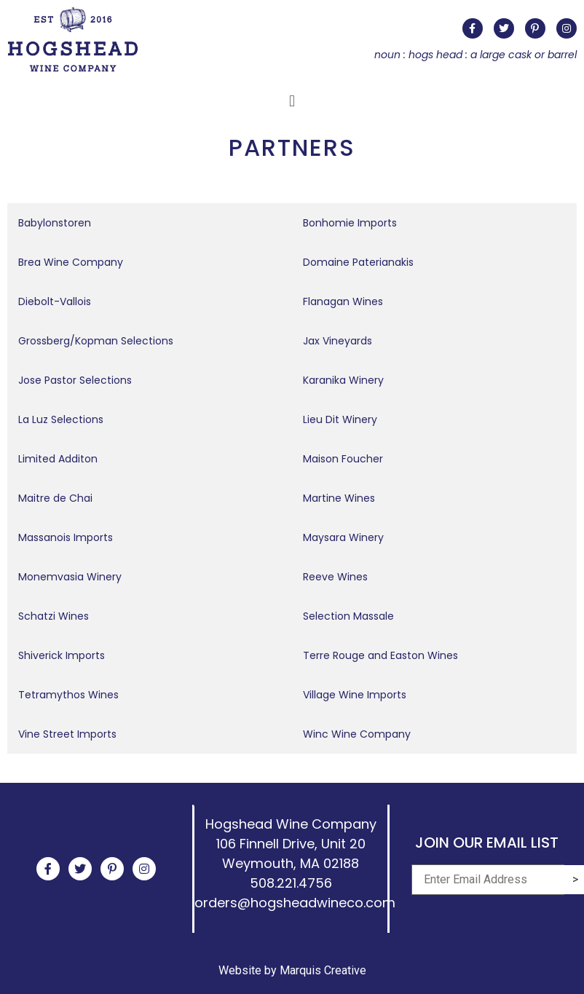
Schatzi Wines (53, 616)
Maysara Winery (343, 537)
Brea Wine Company (70, 262)
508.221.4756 (291, 883)
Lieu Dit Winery (340, 419)
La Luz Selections (60, 419)
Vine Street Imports (67, 734)
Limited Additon (58, 458)
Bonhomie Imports (350, 223)
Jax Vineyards (337, 341)
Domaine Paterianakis (358, 262)
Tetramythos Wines (68, 694)
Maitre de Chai (55, 498)
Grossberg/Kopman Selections (95, 341)
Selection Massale (348, 616)
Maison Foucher (343, 458)
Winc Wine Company (357, 734)
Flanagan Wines (343, 301)
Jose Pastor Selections (75, 380)
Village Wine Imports (354, 694)
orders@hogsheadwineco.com (294, 903)
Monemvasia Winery (70, 576)
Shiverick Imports (61, 655)
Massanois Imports (65, 537)
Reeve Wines (335, 576)
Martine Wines (339, 498)
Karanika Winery (343, 380)
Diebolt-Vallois (54, 301)
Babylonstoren (54, 223)
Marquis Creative (323, 970)
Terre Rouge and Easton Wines (380, 655)
